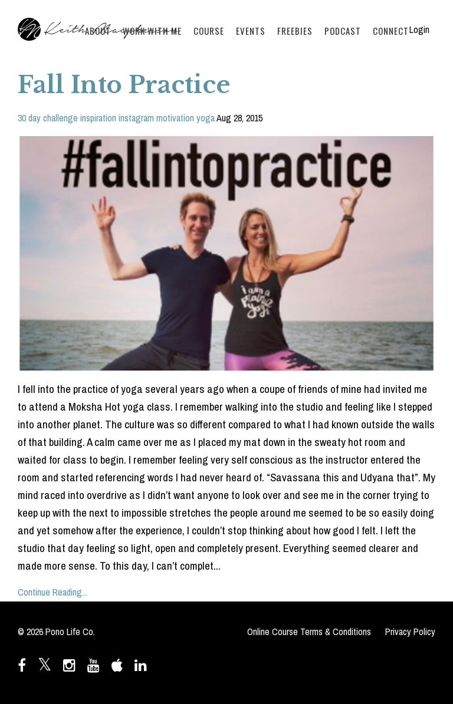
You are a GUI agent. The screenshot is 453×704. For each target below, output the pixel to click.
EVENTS (250, 30)
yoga (205, 117)
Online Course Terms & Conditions (309, 631)
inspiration (98, 117)
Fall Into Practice (124, 85)
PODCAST (342, 30)
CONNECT (391, 30)
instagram (136, 117)
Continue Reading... (52, 592)
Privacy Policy (410, 631)
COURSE (208, 30)
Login (419, 29)
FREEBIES (295, 30)
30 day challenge (48, 117)
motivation (175, 117)
